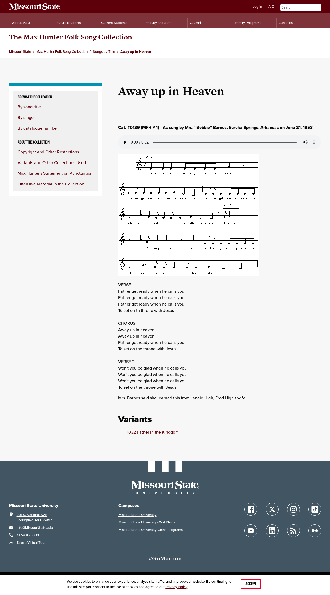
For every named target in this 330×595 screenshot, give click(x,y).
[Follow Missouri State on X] (272, 509)
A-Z (271, 6)
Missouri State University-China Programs (150, 529)
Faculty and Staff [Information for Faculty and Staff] (159, 22)
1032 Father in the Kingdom (153, 432)
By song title (29, 107)
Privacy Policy (176, 586)
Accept (250, 583)
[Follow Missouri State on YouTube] (250, 530)
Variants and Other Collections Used (52, 162)
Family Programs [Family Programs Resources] (248, 22)
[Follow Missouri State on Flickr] (314, 530)
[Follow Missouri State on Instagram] (293, 509)
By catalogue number (38, 128)
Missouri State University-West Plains (146, 522)
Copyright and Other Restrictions (48, 152)
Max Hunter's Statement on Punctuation (55, 173)
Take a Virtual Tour (31, 542)
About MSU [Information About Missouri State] (21, 22)
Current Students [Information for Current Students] (114, 22)
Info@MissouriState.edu (35, 527)
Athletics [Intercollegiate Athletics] (286, 22)
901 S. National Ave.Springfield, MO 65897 (34, 517)
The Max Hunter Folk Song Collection (70, 37)
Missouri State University (137, 514)
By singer (26, 117)
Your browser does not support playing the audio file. (219, 142)
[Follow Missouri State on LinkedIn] (272, 530)
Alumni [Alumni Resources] (195, 22)
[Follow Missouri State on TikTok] (314, 509)
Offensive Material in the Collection (51, 184)
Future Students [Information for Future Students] (69, 22)
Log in (257, 6)
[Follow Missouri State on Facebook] (250, 509)
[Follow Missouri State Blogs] (293, 530)
